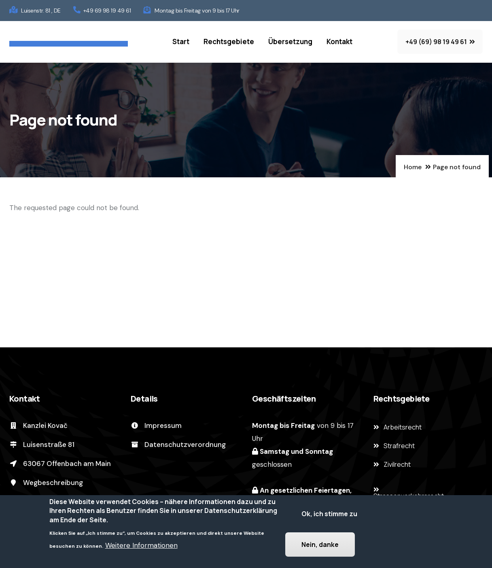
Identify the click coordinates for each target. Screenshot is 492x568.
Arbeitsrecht (403, 427)
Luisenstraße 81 (41, 444)
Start (180, 41)
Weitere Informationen (141, 547)
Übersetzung (290, 41)
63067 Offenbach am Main (60, 463)
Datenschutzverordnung (178, 444)
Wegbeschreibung (46, 482)
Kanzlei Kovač (38, 425)
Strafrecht (399, 445)
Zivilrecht (397, 464)
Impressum (156, 425)
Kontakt (339, 41)
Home (413, 167)
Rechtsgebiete (229, 41)
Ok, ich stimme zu (329, 516)
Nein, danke (320, 546)
